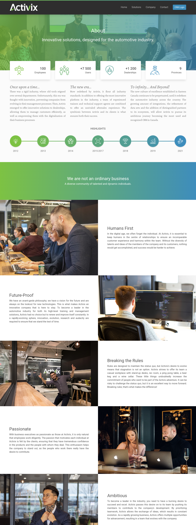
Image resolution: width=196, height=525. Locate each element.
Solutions (136, 7)
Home (124, 7)
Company (150, 7)
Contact (164, 7)
